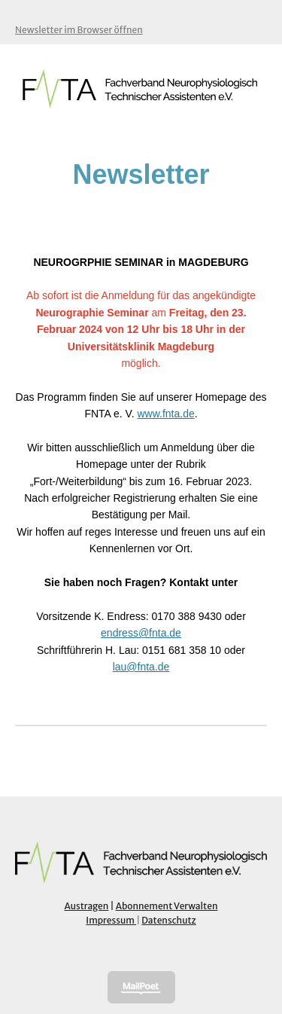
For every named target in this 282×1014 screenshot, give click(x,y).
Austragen (87, 906)
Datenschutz (168, 920)
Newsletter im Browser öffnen (79, 29)
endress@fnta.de (141, 633)
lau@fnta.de (141, 667)
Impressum (111, 920)
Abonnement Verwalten (167, 906)
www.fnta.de (165, 414)
